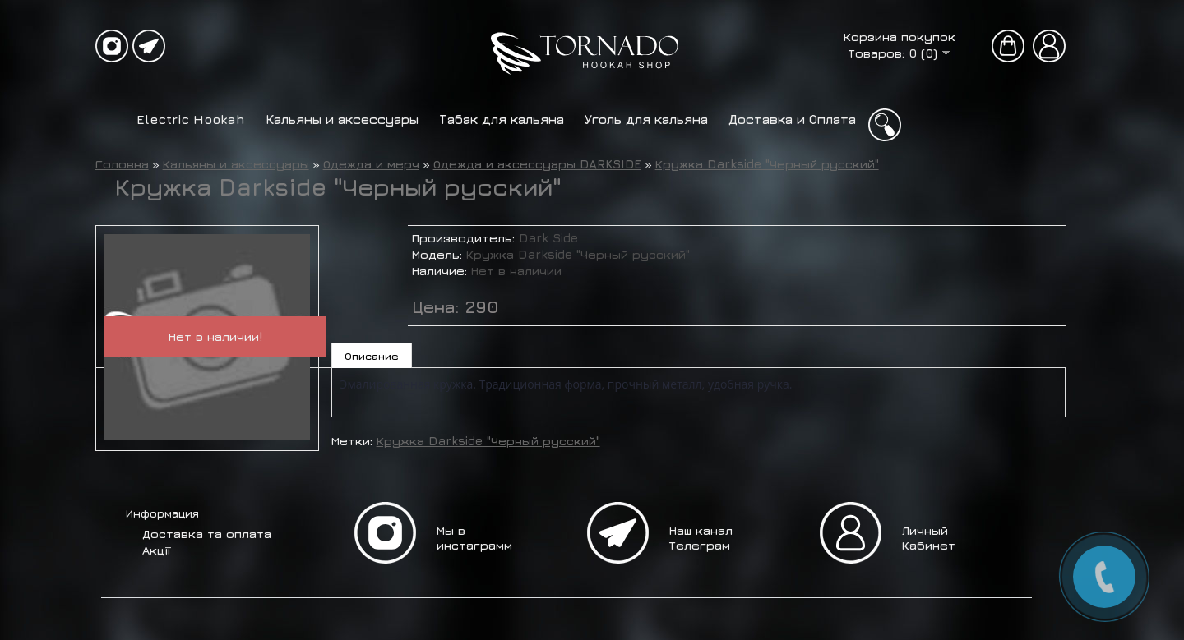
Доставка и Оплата (792, 119)
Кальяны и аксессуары (342, 119)
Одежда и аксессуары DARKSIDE (537, 164)
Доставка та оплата (206, 534)
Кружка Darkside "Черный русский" (767, 164)
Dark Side (548, 238)
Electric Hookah (190, 119)
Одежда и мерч (371, 164)
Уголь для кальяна (646, 119)
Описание (372, 355)
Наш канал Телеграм (701, 537)
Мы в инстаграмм (474, 537)
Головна (122, 164)
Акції (156, 550)
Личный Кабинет (928, 537)
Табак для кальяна (501, 119)
